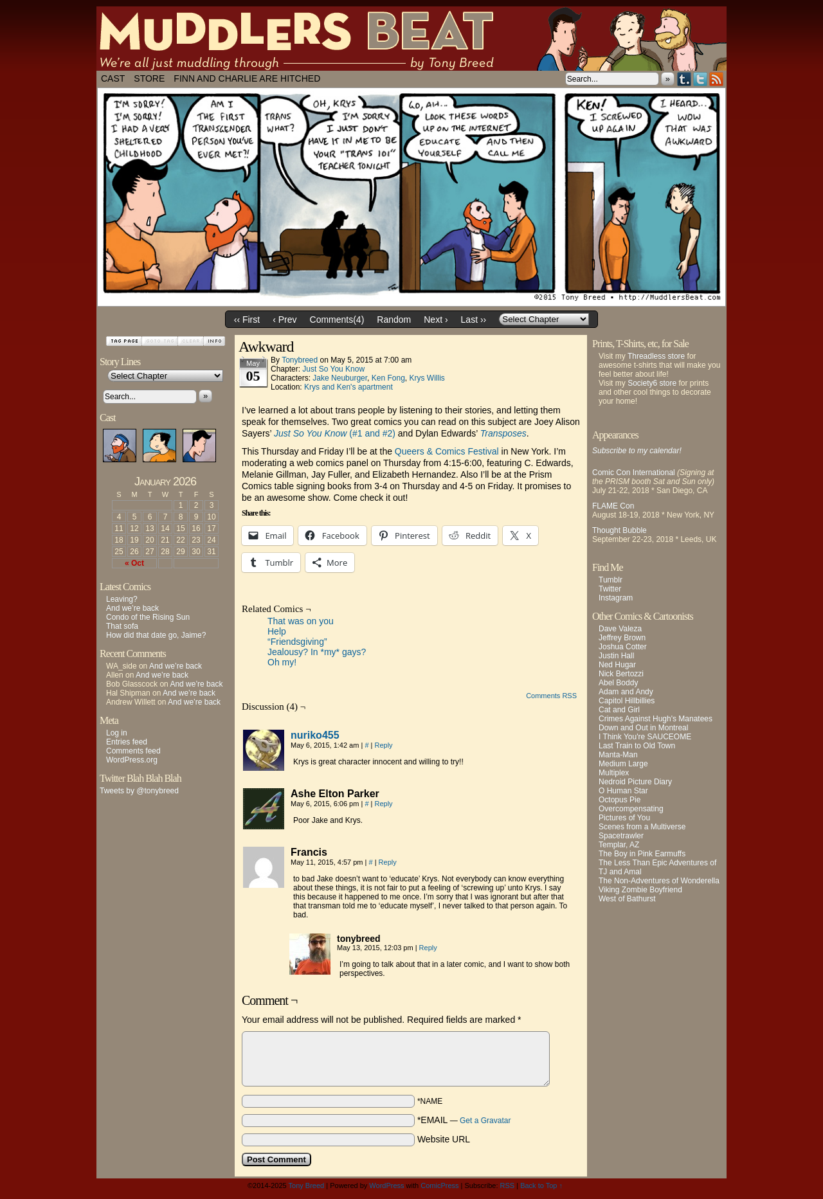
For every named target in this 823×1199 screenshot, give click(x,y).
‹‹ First (247, 319)
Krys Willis (426, 378)
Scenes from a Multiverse (642, 826)
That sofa (122, 626)
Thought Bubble (619, 530)
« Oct (134, 563)
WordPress (386, 1185)
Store (149, 78)
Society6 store (652, 383)
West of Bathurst (627, 898)
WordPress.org (132, 759)
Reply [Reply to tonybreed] (428, 947)
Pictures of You (624, 817)
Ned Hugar (617, 664)
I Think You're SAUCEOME (645, 736)
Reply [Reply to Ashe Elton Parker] (383, 803)
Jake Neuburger (339, 378)
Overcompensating (631, 808)
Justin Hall (616, 655)
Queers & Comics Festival (447, 451)
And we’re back (132, 608)
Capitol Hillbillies (627, 700)
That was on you (300, 621)
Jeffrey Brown (622, 637)
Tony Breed (307, 1185)
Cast (113, 78)
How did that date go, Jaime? (156, 635)
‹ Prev (284, 319)
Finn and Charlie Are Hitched (247, 78)
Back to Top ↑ (541, 1185)
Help (276, 631)
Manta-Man (618, 754)
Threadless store (656, 356)
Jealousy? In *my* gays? (316, 652)
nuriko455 (315, 735)
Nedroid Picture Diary (635, 781)
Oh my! (281, 662)
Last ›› (474, 319)
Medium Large (623, 763)
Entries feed (126, 741)
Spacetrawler (621, 835)
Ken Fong (388, 378)
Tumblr (684, 79)
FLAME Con (613, 505)
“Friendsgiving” (297, 641)
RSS (717, 79)
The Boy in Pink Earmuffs (642, 853)
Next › (436, 319)
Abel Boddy (618, 682)
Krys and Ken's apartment (348, 387)
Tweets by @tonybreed (139, 790)
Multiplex (614, 772)
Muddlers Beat (411, 38)
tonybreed (300, 360)
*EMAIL (464, 1120)
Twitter (700, 79)
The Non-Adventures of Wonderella (659, 880)
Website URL (443, 1139)
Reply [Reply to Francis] (388, 862)
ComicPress (439, 1185)
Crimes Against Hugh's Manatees (655, 718)
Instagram (616, 597)
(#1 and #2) (334, 433)
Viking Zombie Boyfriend (640, 889)
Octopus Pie (619, 799)
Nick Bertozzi (621, 673)
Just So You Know (333, 369)
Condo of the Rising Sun (148, 617)
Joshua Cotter (623, 646)
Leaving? (122, 599)
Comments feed (133, 750)
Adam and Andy (626, 691)
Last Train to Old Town (637, 745)
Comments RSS (551, 695)
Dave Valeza (620, 628)
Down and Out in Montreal (643, 727)
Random (394, 319)
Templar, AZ (619, 844)
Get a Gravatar (485, 1120)
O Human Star (623, 790)
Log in (116, 732)
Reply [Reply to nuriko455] (383, 745)
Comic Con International (633, 472)
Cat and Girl (619, 709)
